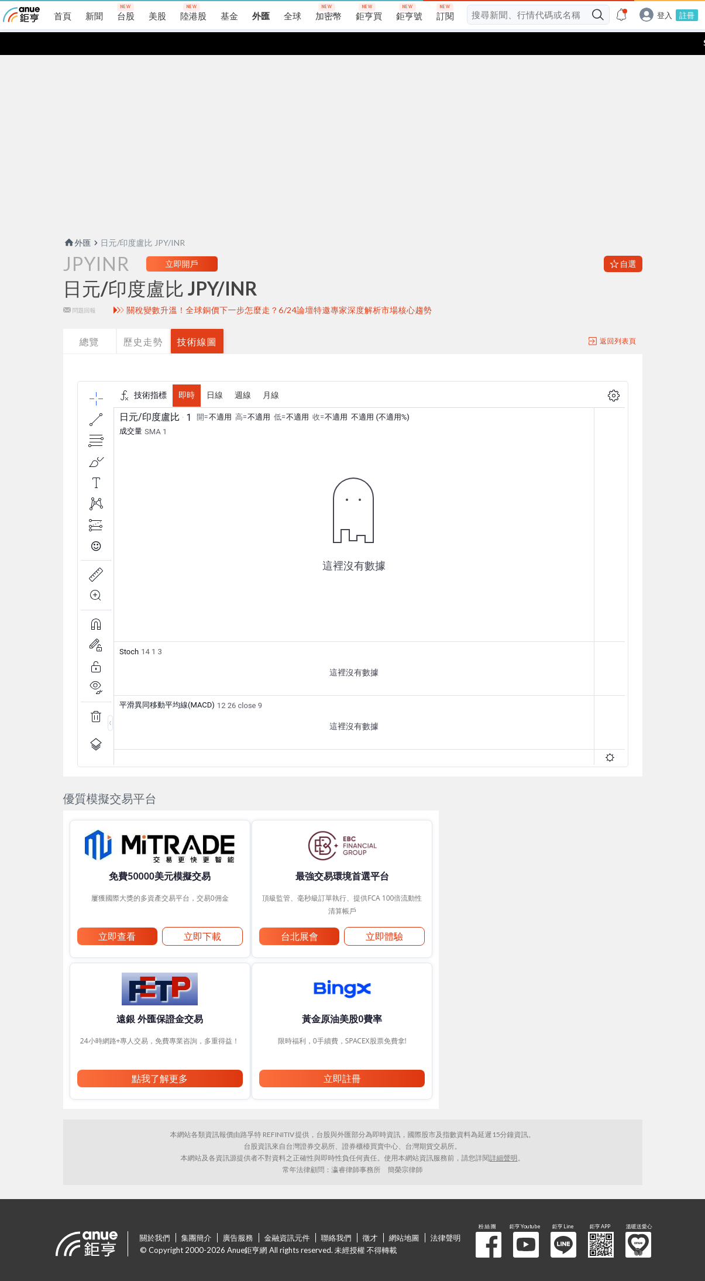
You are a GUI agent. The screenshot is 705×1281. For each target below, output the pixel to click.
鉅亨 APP (601, 1222)
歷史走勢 (143, 318)
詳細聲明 (504, 1135)
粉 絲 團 (488, 1222)
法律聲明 (446, 1215)
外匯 (77, 220)
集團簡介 (196, 1215)
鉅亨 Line (563, 1222)
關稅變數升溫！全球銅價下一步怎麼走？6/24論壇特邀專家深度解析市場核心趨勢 (279, 287)
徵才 (370, 1215)
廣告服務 (238, 1215)
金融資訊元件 (287, 1215)
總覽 (89, 318)
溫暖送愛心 (638, 1222)
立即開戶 (182, 241)
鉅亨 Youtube (526, 1222)
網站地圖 (404, 1215)
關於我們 (155, 1215)
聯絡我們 (336, 1215)
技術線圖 (197, 318)
